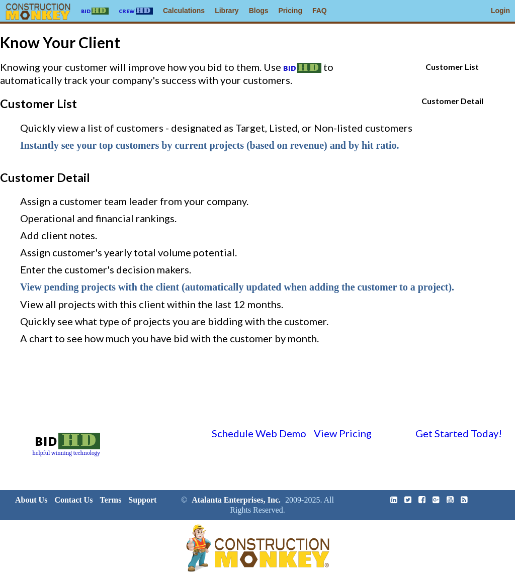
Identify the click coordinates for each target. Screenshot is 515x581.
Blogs (259, 11)
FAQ (319, 11)
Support (142, 500)
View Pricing (343, 433)
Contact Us (73, 500)
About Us (31, 500)
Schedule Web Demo (259, 433)
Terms (110, 500)
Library (226, 11)
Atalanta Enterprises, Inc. (236, 500)
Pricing (290, 11)
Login (500, 11)
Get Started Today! (458, 433)
